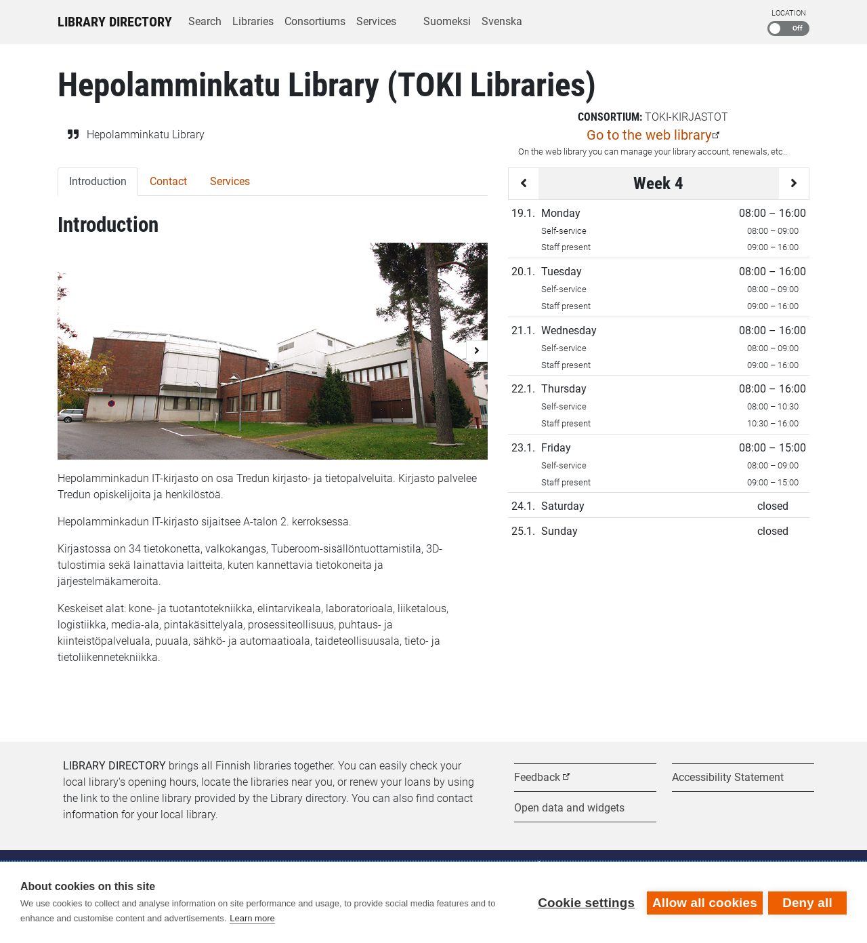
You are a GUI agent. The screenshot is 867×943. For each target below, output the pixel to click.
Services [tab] (230, 181)
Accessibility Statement (728, 777)
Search (204, 21)
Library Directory (115, 22)
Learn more (252, 918)
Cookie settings (584, 902)
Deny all (807, 902)
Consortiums (314, 21)
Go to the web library (649, 135)
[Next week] (794, 183)
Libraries (253, 21)
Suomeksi (447, 21)
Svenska (502, 21)
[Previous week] (523, 183)
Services (376, 21)
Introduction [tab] (98, 181)
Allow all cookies (703, 902)
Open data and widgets (569, 807)
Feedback (537, 777)
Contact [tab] (168, 181)
